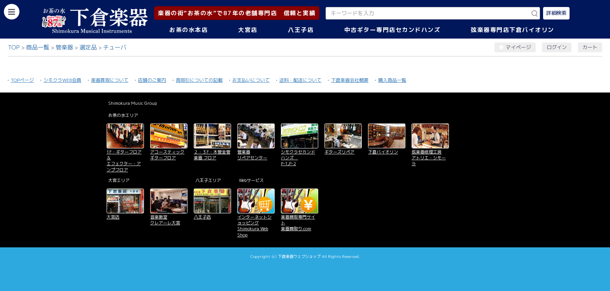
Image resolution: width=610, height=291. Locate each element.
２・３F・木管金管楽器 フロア (212, 155)
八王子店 (301, 30)
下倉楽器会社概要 (349, 80)
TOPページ (22, 80)
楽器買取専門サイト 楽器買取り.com (298, 223)
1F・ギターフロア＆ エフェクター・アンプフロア (124, 161)
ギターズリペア (339, 152)
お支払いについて (251, 80)
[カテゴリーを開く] (11, 11)
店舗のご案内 (152, 80)
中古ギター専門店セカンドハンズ (392, 30)
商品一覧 (37, 47)
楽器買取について (109, 80)
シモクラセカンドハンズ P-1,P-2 (298, 158)
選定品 (88, 47)
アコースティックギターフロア (167, 155)
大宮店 (248, 30)
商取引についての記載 (199, 80)
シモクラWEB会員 (62, 80)
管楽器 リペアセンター (252, 155)
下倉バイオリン (383, 152)
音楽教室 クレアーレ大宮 (165, 220)
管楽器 (64, 47)
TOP (14, 47)
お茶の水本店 (188, 30)
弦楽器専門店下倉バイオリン (512, 30)
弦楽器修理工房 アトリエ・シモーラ (429, 158)
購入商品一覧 (392, 80)
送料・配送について (300, 80)
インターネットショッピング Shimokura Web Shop (254, 226)
